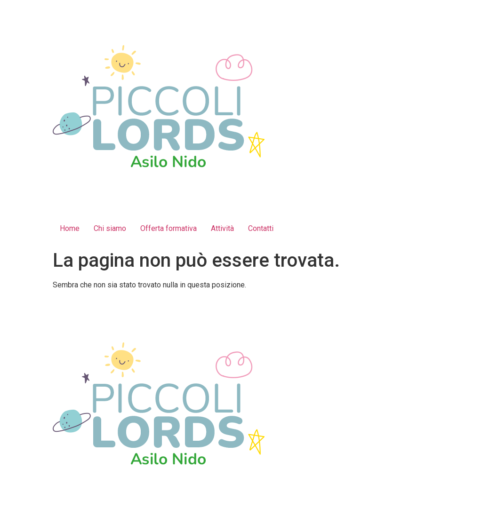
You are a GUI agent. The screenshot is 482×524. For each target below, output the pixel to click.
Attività (222, 228)
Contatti (260, 228)
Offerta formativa (168, 228)
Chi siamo (110, 228)
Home (70, 228)
